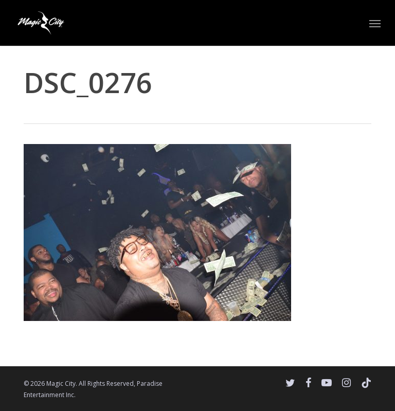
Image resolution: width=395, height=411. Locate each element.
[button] (375, 23)
